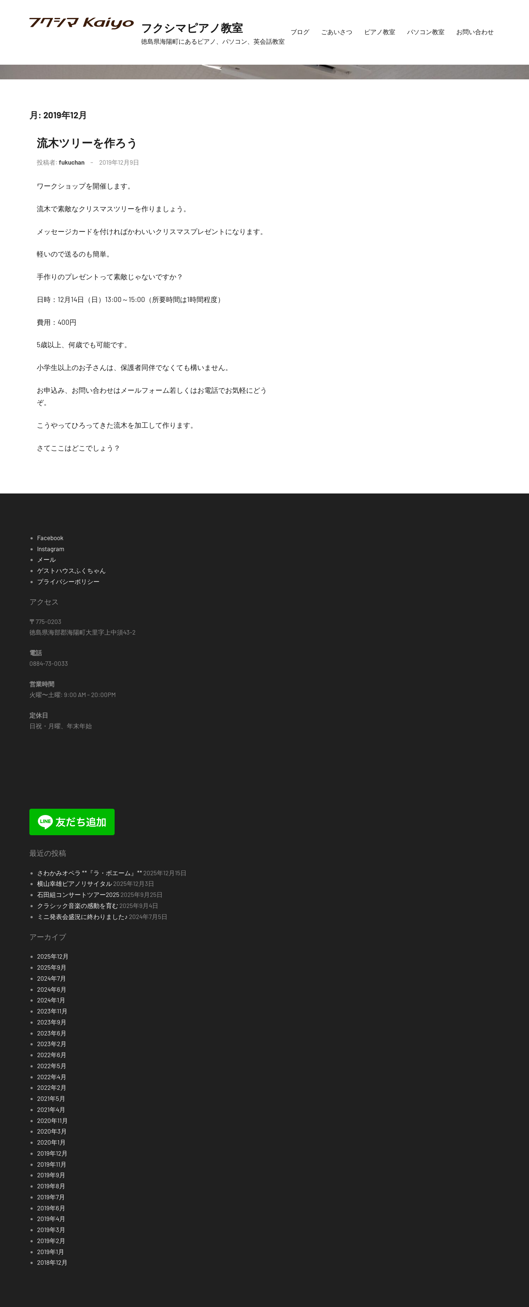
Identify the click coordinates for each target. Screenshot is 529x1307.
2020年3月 (52, 1131)
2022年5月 (51, 1065)
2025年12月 (53, 956)
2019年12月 (52, 1153)
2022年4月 (51, 1076)
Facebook (50, 537)
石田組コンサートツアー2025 (78, 894)
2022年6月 (51, 1054)
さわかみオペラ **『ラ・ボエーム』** (89, 872)
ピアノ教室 (379, 31)
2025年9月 (51, 967)
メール (46, 559)
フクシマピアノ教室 (202, 27)
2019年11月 (51, 1164)
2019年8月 (51, 1185)
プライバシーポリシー (68, 581)
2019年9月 (51, 1174)
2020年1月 (51, 1142)
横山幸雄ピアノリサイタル (74, 883)
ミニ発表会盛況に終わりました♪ (82, 916)
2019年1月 (50, 1251)
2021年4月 (51, 1109)
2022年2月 (51, 1087)
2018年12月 (52, 1262)
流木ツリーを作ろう (97, 142)
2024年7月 (51, 978)
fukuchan (71, 162)
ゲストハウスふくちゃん (71, 570)
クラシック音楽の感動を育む (77, 905)
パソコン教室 (426, 31)
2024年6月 (51, 989)
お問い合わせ (475, 31)
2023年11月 (52, 1011)
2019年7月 (51, 1196)
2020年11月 (52, 1120)
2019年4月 (51, 1218)
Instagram (50, 548)
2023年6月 (51, 1033)
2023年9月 (51, 1022)
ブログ (300, 31)
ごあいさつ (336, 31)
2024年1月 (51, 999)
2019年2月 (51, 1240)
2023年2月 (51, 1043)
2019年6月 (51, 1207)
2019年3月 (51, 1229)
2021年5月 (51, 1098)
